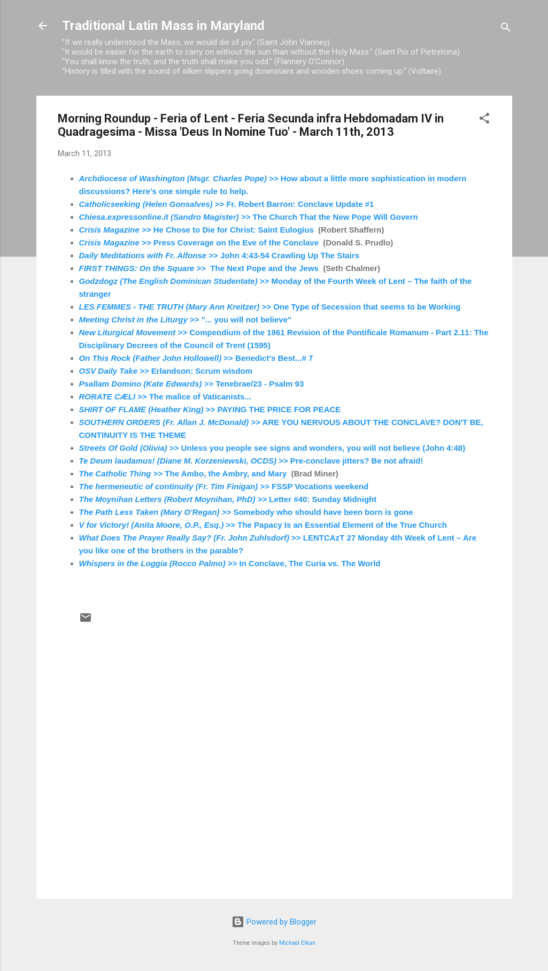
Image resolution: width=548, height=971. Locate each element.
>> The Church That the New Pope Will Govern (248, 216)
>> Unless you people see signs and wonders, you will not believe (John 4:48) (273, 447)
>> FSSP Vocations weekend (224, 486)
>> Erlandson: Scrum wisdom (167, 370)
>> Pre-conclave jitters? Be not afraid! (251, 460)
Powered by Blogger (274, 922)
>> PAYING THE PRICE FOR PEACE (210, 409)
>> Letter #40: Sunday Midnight (228, 499)
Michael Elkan (297, 942)
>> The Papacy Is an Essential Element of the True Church (263, 524)
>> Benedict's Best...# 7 (196, 358)
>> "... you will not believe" (186, 319)
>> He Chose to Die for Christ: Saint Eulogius (196, 229)
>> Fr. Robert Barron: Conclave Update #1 (226, 204)
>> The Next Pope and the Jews (199, 268)
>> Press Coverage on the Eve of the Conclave (199, 242)
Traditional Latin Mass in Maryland (163, 25)
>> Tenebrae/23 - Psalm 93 (192, 383)
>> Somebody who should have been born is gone (246, 512)
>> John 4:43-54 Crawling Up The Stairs (220, 255)
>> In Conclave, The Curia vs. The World (230, 563)
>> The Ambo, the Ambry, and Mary (183, 473)
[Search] (505, 29)
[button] (484, 120)
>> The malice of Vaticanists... (165, 396)
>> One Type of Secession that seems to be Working (270, 306)
